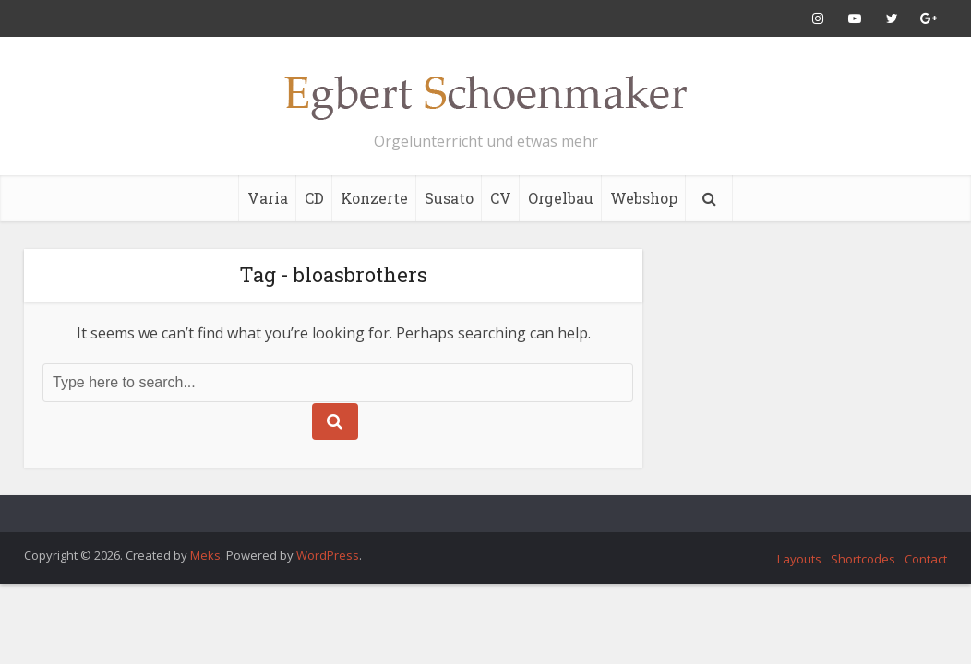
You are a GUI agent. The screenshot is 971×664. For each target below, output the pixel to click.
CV (500, 198)
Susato (449, 198)
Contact (926, 559)
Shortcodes (863, 559)
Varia (267, 198)
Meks (205, 555)
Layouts (799, 559)
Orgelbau (560, 198)
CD (314, 198)
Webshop (643, 198)
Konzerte (374, 198)
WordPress (327, 555)
